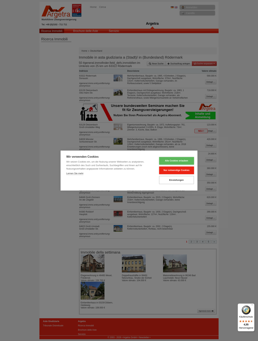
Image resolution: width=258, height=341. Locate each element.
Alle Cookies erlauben (174, 161)
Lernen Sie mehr (74, 173)
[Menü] (252, 306)
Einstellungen (174, 180)
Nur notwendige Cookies (174, 170)
